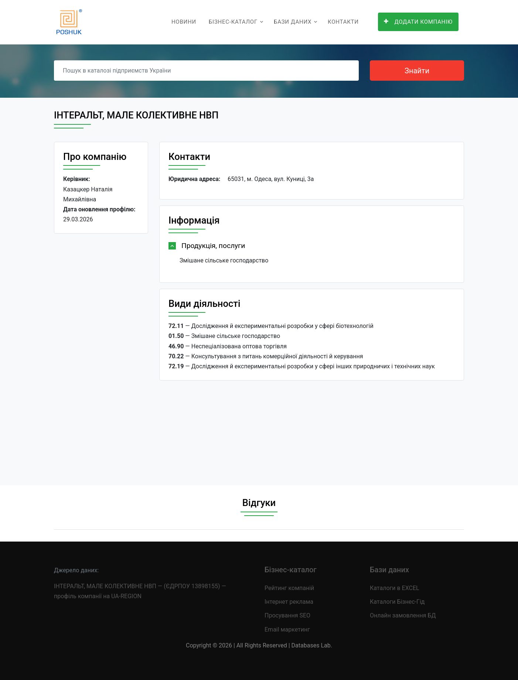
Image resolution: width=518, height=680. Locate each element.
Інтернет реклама (289, 601)
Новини (183, 22)
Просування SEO (287, 615)
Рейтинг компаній (289, 588)
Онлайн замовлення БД (403, 615)
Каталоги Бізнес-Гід (397, 601)
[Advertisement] (101, 353)
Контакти (343, 22)
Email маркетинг (287, 629)
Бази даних (292, 22)
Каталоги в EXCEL (394, 588)
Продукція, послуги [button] (213, 245)
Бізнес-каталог (233, 22)
